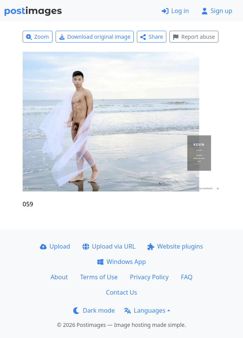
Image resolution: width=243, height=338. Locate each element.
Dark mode (94, 310)
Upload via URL (108, 246)
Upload (55, 246)
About (59, 277)
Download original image (95, 36)
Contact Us (121, 292)
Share (151, 36)
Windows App (121, 261)
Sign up (216, 11)
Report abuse (194, 36)
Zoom (37, 36)
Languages (144, 310)
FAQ (186, 277)
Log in (175, 11)
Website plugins (175, 246)
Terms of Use (99, 277)
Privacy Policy (149, 277)
